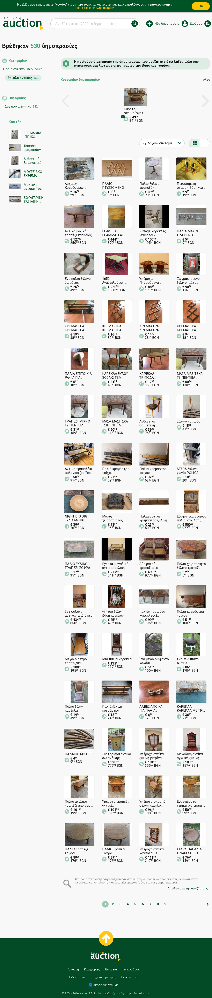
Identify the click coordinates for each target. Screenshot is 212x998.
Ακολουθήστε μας (105, 985)
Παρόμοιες (17, 98)
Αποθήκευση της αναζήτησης (188, 888)
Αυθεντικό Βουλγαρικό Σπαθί (33, 161)
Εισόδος (196, 23)
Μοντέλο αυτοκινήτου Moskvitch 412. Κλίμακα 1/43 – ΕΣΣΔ (33, 187)
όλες (206, 79)
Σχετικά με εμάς (104, 977)
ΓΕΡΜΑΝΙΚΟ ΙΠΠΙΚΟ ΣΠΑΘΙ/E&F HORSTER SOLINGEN (33, 135)
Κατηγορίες (18, 61)
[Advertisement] (23, 286)
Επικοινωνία (129, 977)
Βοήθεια (111, 969)
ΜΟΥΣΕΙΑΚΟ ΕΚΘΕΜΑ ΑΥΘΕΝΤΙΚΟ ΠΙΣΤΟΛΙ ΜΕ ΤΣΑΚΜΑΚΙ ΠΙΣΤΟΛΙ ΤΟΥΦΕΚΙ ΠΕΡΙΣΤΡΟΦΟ (33, 174)
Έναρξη (74, 969)
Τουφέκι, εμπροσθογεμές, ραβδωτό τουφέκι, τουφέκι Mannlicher (33, 148)
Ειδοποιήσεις (78, 977)
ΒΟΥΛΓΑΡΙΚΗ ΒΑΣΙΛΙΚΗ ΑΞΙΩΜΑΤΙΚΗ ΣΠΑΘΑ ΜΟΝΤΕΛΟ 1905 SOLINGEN (33, 200)
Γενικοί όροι (130, 969)
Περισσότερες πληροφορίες (94, 7)
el (208, 23)
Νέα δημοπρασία (167, 23)
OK (200, 6)
